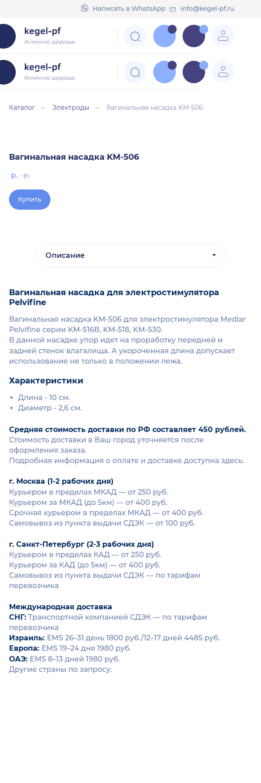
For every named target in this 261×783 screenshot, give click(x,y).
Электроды (70, 108)
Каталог (22, 108)
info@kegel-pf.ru (207, 8)
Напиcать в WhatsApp (129, 8)
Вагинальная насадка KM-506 (154, 108)
